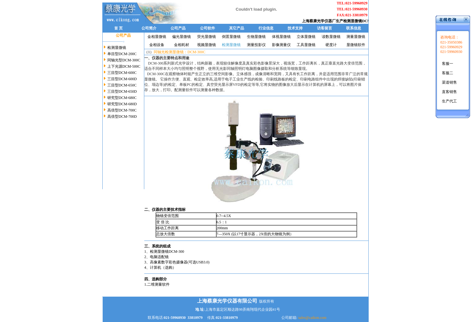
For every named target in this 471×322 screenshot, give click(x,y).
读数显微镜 (331, 36)
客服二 (447, 73)
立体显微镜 (306, 36)
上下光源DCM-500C (123, 66)
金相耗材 (181, 45)
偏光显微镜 (181, 36)
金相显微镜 (156, 36)
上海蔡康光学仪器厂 (321, 21)
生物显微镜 (256, 36)
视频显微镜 (206, 45)
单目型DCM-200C (121, 54)
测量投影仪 (256, 45)
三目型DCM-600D (121, 79)
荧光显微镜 (206, 36)
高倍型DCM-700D (122, 116)
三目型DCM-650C (121, 85)
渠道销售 (449, 82)
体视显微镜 (281, 36)
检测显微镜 (116, 47)
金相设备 (156, 45)
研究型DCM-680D (121, 104)
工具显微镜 (306, 45)
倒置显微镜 (231, 36)
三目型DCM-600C (121, 72)
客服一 (447, 63)
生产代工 (449, 101)
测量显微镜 (355, 36)
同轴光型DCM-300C (123, 60)
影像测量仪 (281, 45)
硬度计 (331, 45)
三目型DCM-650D (121, 91)
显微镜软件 (355, 45)
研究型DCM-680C (121, 98)
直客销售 (449, 92)
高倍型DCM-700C (121, 110)
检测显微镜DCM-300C (363, 21)
